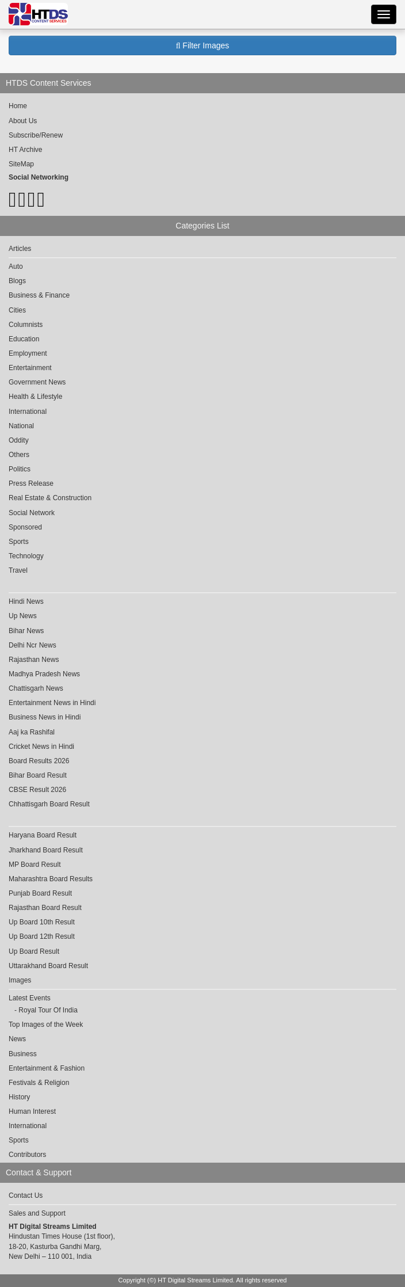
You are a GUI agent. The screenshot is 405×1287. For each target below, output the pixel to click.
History (19, 1097)
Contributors (27, 1155)
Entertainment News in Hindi (52, 703)
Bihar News (26, 631)
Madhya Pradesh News (44, 674)
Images (20, 980)
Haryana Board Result (43, 835)
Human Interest (32, 1111)
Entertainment (30, 368)
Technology (26, 556)
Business (23, 1054)
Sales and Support (37, 1213)
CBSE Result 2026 (37, 790)
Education (24, 339)
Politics (19, 469)
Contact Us (26, 1195)
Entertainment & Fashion (47, 1068)
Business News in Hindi (45, 717)
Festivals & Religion (39, 1083)
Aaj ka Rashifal (32, 732)
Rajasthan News (34, 660)
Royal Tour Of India (48, 1010)
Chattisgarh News (36, 688)
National (21, 426)
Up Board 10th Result (42, 922)
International (28, 412)
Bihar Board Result (38, 775)
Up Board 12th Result (42, 936)
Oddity (19, 440)
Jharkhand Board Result (46, 850)
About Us (23, 121)
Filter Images (203, 45)
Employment (28, 353)
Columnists (26, 325)
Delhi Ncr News (32, 645)
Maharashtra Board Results (51, 879)
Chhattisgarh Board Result (49, 804)
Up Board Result (34, 951)
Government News (37, 382)
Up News (23, 616)
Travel (18, 570)
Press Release (31, 483)
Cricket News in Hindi (41, 746)
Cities (17, 310)
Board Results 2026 (39, 761)
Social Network (32, 513)
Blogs (17, 281)
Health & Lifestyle (35, 397)
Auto (16, 266)
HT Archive (25, 150)
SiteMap (21, 164)
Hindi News (26, 601)
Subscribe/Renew (36, 135)
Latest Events (30, 998)
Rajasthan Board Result (45, 908)
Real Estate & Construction (50, 498)
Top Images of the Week (46, 1025)
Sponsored (25, 527)
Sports (19, 542)
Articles (20, 249)
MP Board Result (35, 864)
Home (18, 106)
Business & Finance (39, 295)
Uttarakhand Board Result (48, 966)
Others (19, 455)
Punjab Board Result (40, 893)
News (17, 1039)
